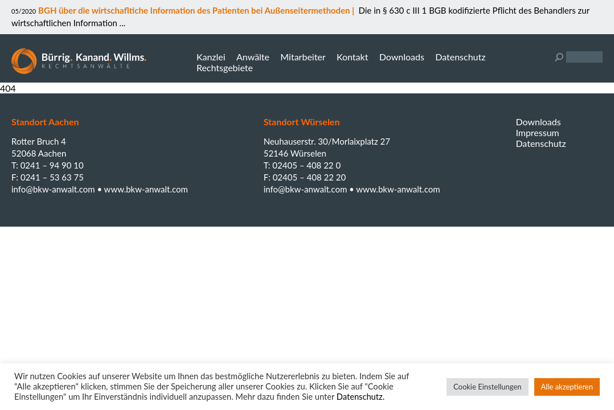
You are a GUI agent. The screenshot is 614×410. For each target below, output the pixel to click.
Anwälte (252, 56)
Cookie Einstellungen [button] (487, 386)
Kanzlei (211, 56)
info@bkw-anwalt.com (54, 189)
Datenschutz (460, 56)
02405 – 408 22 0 (306, 165)
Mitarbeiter (302, 56)
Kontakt (352, 56)
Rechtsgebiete (225, 67)
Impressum (537, 132)
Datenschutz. (360, 396)
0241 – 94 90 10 (52, 165)
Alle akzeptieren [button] (567, 386)
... (121, 23)
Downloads (401, 56)
